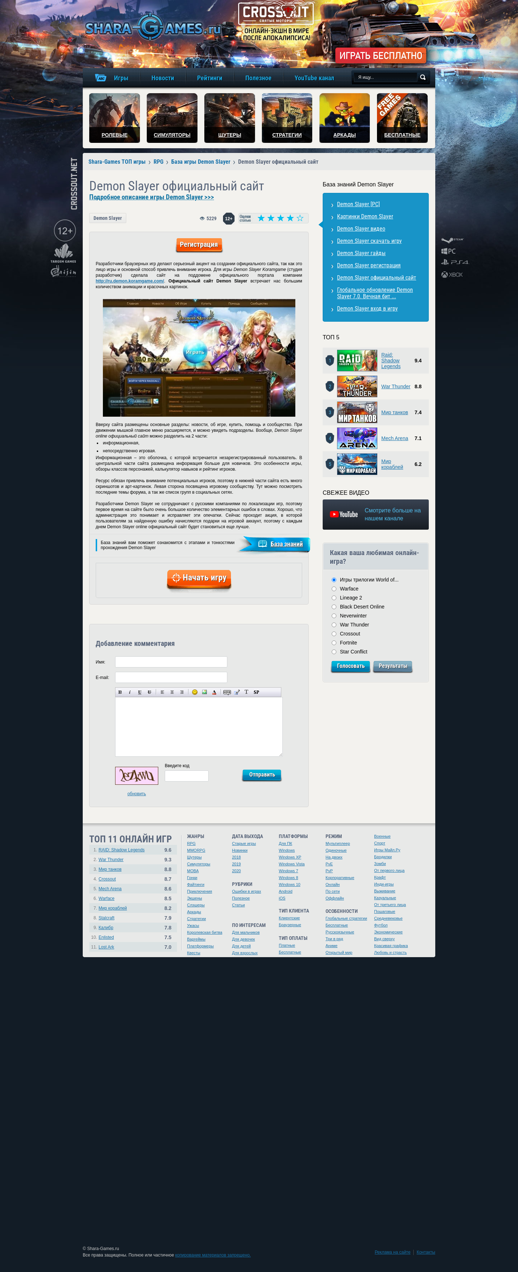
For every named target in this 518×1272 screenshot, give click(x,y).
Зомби (380, 863)
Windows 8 (288, 877)
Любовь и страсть (390, 952)
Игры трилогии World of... (369, 580)
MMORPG (196, 850)
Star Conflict (353, 652)
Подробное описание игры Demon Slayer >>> (151, 197)
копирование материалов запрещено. (213, 1255)
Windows (287, 850)
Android (285, 891)
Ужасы (193, 925)
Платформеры (200, 946)
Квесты (193, 953)
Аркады (194, 912)
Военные (382, 836)
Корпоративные (340, 877)
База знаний (287, 544)
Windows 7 (288, 871)
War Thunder (395, 386)
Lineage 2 (351, 598)
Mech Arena (394, 438)
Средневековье (388, 918)
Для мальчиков (246, 932)
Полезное (241, 898)
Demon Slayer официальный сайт (376, 277)
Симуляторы (198, 864)
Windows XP (290, 857)
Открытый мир (339, 952)
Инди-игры (384, 884)
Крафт (380, 877)
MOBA (193, 871)
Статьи (238, 905)
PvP (329, 871)
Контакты (426, 1252)
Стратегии (196, 918)
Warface (349, 589)
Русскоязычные (340, 932)
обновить (136, 793)
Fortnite (348, 643)
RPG (191, 843)
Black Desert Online (362, 607)
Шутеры (194, 857)
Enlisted (106, 937)
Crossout (350, 634)
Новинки (239, 850)
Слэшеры (196, 905)
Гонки (192, 877)
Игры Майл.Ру (387, 850)
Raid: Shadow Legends (391, 360)
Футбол (381, 925)
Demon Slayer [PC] (358, 204)
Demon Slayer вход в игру (367, 308)
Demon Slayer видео (361, 228)
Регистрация (199, 244)
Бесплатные (290, 952)
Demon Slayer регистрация (369, 265)
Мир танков (394, 412)
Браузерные (290, 925)
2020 (236, 871)
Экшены (194, 898)
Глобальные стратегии (346, 918)
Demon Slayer (108, 218)
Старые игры (244, 843)
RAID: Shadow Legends (122, 849)
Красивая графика (391, 945)
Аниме (331, 945)
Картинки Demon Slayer (365, 216)
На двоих (334, 857)
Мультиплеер (338, 843)
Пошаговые (384, 911)
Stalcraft (106, 917)
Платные (287, 945)
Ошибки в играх (246, 891)
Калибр (106, 927)
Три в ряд (334, 939)
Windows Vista (292, 864)
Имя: (100, 662)
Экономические (388, 932)
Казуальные (385, 898)
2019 (236, 864)
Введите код (177, 765)
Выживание (384, 891)
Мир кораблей (392, 464)
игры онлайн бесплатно (151, 27)
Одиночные (336, 850)
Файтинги (195, 884)
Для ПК (285, 843)
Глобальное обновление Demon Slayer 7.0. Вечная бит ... (375, 293)
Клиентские (289, 918)
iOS (282, 898)
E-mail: (102, 677)
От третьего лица (390, 904)
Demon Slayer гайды (361, 253)
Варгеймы (196, 939)
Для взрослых (245, 953)
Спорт (379, 843)
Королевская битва (204, 932)
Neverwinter (353, 616)
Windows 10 (289, 884)
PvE (329, 864)
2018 (236, 857)
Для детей (241, 946)
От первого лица (389, 870)
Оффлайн (335, 898)
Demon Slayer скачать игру (369, 240)
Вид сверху (384, 939)
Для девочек (243, 939)
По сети (333, 891)
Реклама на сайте (393, 1252)
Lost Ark (106, 947)
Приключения (199, 891)
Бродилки (383, 857)
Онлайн (333, 884)
